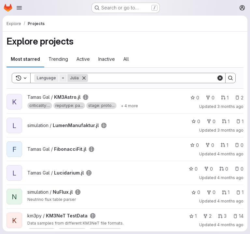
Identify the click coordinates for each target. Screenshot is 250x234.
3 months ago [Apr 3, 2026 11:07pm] (230, 130)
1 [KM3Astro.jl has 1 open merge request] (225, 97)
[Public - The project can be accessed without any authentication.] (85, 97)
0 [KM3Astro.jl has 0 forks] (210, 97)
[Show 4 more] (129, 106)
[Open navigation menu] (19, 8)
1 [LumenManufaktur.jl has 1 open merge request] (225, 121)
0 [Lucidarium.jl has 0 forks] (208, 169)
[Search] (152, 78)
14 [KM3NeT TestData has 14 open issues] (238, 216)
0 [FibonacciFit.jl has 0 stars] (194, 145)
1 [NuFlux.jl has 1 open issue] (239, 192)
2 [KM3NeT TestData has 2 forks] (207, 216)
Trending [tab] (58, 59)
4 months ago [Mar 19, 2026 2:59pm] (230, 224)
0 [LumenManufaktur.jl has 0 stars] (195, 121)
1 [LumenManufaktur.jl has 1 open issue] (239, 121)
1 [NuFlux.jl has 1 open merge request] (225, 192)
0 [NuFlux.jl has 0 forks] (211, 192)
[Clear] (220, 78)
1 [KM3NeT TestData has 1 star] (193, 216)
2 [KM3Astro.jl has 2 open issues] (239, 97)
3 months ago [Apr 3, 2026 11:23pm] (230, 106)
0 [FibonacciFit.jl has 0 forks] (209, 145)
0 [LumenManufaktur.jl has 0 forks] (211, 121)
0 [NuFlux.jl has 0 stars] (195, 192)
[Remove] (84, 78)
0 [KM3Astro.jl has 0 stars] (194, 97)
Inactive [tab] (106, 59)
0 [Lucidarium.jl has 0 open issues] (239, 169)
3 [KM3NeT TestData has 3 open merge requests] (222, 216)
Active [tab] (83, 59)
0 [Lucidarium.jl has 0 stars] (193, 169)
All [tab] (126, 59)
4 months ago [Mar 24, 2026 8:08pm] (230, 201)
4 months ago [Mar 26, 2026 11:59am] (230, 153)
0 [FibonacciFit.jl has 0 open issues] (239, 145)
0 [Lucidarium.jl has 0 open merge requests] (223, 169)
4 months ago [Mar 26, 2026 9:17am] (230, 177)
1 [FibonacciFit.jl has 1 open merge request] (224, 145)
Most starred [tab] (25, 59)
